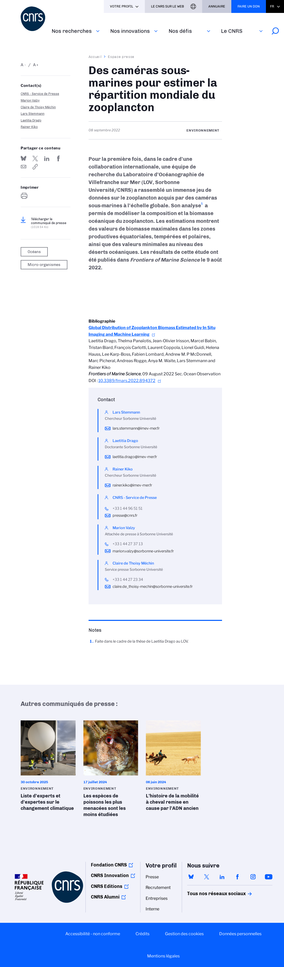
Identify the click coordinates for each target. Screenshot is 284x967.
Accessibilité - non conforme (92, 933)
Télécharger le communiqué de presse (48, 223)
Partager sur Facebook (58, 158)
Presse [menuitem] (152, 876)
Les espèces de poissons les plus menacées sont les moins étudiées (110, 770)
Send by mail (23, 167)
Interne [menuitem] (152, 909)
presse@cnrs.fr (125, 515)
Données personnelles (240, 933)
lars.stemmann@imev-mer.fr (136, 428)
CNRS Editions (106, 886)
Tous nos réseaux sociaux (207, 893)
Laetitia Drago (31, 120)
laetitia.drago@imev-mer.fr (135, 456)
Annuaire (216, 6)
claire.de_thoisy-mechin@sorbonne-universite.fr (153, 586)
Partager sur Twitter (35, 158)
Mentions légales (163, 956)
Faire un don (249, 6)
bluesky (191, 877)
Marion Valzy (30, 100)
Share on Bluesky (23, 158)
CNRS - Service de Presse (40, 94)
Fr (272, 6)
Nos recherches (72, 31)
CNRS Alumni (105, 897)
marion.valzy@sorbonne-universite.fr (143, 551)
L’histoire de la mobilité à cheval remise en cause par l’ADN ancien (173, 767)
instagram (253, 877)
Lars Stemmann (32, 114)
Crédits (142, 933)
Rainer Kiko (29, 127)
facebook (237, 877)
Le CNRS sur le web (167, 6)
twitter (206, 877)
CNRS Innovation (110, 875)
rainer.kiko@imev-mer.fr (132, 485)
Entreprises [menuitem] (157, 898)
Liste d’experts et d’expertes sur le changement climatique (48, 767)
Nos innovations (130, 31)
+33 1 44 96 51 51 (128, 508)
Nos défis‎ (180, 31)
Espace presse (121, 57)
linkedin (222, 877)
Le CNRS (231, 31)
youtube (268, 877)
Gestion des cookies (184, 933)
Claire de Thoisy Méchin (38, 107)
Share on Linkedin (47, 158)
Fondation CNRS (109, 865)
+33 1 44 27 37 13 (128, 544)
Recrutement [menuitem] (158, 887)
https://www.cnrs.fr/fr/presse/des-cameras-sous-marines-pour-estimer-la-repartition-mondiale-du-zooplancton (35, 167)
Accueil (95, 57)
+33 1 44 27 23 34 (128, 579)
